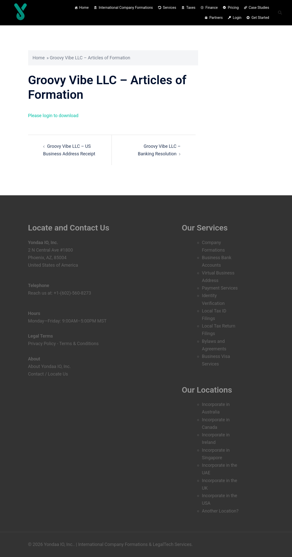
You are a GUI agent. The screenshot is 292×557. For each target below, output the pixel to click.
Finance (211, 8)
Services (169, 8)
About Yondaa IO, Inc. (49, 366)
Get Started (260, 18)
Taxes (191, 8)
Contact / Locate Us (48, 374)
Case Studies (259, 8)
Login (237, 18)
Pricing (233, 8)
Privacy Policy (42, 343)
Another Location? (220, 511)
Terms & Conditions (79, 343)
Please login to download (53, 115)
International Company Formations (126, 8)
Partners (216, 18)
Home (84, 8)
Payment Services (220, 288)
